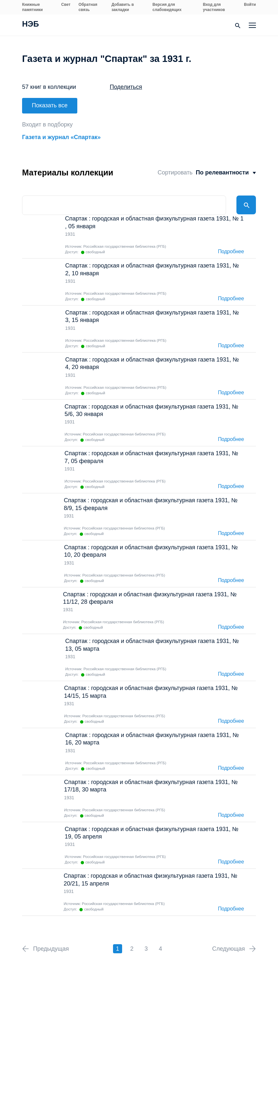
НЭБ (30, 24)
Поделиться (126, 87)
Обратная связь (88, 7)
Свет (65, 4)
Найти (246, 203)
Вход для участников (214, 7)
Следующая (228, 946)
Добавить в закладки (122, 7)
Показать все (50, 105)
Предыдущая (51, 946)
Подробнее (231, 249)
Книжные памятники (32, 7)
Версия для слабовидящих (167, 7)
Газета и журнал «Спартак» (61, 135)
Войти (250, 4)
